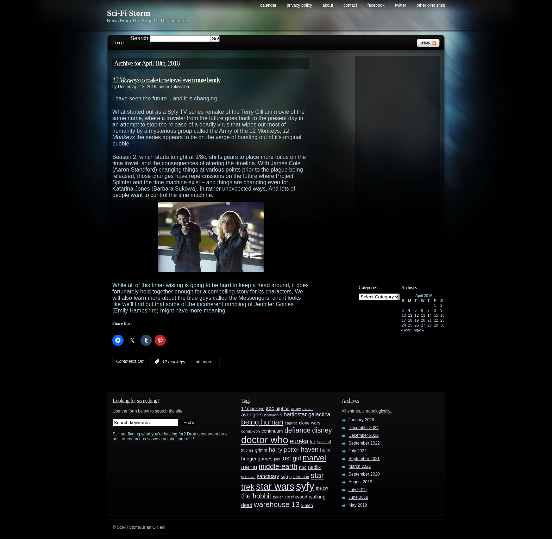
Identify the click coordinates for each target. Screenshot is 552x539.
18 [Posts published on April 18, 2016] (410, 320)
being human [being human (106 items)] (262, 422)
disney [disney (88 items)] (322, 430)
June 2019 (358, 497)
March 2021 (360, 466)
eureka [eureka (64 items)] (299, 441)
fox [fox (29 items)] (312, 441)
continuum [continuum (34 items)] (272, 431)
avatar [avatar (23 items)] (307, 409)
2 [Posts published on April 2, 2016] (441, 305)
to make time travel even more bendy (166, 80)
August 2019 (360, 481)
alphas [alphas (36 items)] (283, 408)
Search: (140, 38)
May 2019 (358, 505)
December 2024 (363, 427)
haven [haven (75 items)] (310, 449)
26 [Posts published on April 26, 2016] (417, 325)
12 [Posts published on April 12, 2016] (417, 315)
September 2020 (364, 474)
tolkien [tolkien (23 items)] (278, 497)
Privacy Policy (299, 5)
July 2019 (357, 489)
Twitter (400, 5)
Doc (121, 86)
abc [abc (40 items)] (270, 408)
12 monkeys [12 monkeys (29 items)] (252, 408)
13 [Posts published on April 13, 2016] (423, 315)
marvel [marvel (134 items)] (314, 457)
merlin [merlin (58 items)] (249, 467)
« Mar (405, 330)
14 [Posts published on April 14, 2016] (429, 315)
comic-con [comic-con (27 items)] (250, 431)
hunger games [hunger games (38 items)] (256, 458)
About (327, 5)
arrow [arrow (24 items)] (296, 409)
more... (209, 361)
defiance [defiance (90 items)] (297, 430)
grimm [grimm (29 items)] (261, 450)
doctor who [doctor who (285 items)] (264, 439)
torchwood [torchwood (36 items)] (296, 497)
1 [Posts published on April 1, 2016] (435, 305)
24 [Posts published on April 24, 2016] (404, 325)
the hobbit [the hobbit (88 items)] (256, 496)
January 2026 (361, 419)
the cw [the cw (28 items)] (322, 488)
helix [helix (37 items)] (325, 450)
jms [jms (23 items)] (277, 459)
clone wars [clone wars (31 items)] (309, 423)
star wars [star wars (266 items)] (275, 486)
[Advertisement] (401, 164)
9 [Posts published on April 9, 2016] (441, 310)
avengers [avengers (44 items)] (252, 414)
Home (118, 42)
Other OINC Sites (430, 5)
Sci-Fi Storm (128, 13)
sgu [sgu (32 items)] (284, 476)
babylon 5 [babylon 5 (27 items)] (273, 415)
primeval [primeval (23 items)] (248, 477)
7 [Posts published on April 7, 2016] (428, 310)
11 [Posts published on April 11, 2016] (410, 315)
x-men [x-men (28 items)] (307, 505)
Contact (350, 5)
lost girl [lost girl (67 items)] (291, 458)
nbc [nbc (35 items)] (303, 467)
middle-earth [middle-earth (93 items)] (278, 466)
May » (419, 330)
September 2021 (364, 458)
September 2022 (364, 443)
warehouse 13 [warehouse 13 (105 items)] (277, 504)
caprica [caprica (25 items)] (291, 423)
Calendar (268, 5)
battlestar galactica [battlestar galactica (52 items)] (307, 414)
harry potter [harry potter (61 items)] (284, 449)
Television (179, 86)
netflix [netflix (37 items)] (314, 467)
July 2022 (357, 450)
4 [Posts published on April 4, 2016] (409, 310)
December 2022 (363, 435)
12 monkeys (173, 361)
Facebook (376, 5)
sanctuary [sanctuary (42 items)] (268, 476)
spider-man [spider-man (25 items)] (299, 477)
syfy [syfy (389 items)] (305, 486)
